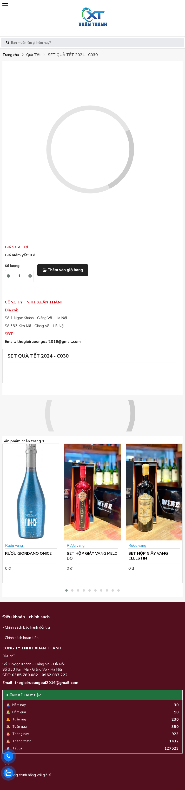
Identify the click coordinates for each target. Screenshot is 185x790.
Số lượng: (12, 266)
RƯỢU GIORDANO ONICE (28, 553)
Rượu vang (14, 545)
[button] (66, 590)
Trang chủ (10, 54)
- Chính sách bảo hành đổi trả (26, 627)
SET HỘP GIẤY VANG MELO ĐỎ (92, 556)
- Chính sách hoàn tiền (20, 637)
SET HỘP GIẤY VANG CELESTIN (148, 556)
